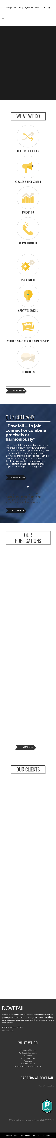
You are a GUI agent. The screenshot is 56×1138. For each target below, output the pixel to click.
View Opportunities (46, 1085)
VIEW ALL (28, 747)
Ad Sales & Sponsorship (28, 1052)
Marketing (28, 1055)
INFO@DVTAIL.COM (13, 7)
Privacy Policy (45, 1135)
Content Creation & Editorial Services (28, 1066)
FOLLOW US (18, 511)
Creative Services (28, 1063)
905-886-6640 (8, 1030)
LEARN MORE (18, 390)
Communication (28, 1058)
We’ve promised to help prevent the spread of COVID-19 (31, 1120)
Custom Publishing (28, 1050)
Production (28, 1060)
